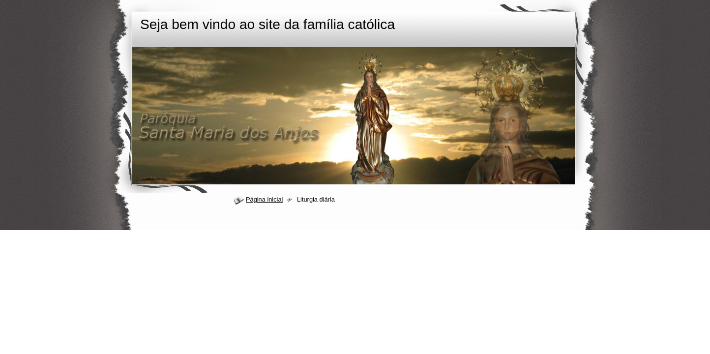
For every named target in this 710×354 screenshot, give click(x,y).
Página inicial (264, 199)
